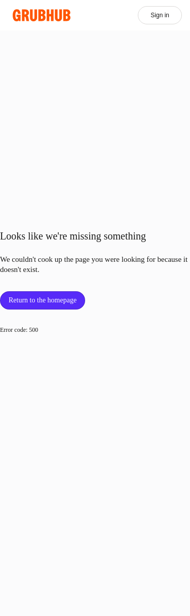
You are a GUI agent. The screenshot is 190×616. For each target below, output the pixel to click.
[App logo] (42, 15)
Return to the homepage (43, 300)
